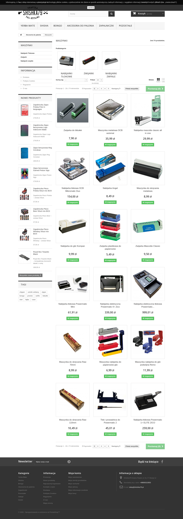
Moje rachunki (73, 484)
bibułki (45, 296)
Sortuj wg (59, 80)
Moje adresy (73, 487)
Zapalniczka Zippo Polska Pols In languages (40, 107)
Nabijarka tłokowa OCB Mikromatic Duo (73, 189)
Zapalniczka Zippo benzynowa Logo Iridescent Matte (40, 127)
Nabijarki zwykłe (27, 61)
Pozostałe (125, 25)
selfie (38, 296)
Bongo (57, 25)
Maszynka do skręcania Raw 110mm (72, 421)
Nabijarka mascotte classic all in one (148, 131)
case (34, 299)
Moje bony (72, 493)
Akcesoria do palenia (80, 25)
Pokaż (92, 80)
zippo (44, 292)
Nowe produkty (31, 97)
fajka (27, 299)
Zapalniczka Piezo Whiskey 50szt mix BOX (41, 231)
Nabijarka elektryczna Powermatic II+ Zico (110, 305)
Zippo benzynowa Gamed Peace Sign (41, 169)
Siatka (158, 80)
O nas (24, 88)
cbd (21, 299)
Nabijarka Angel (110, 188)
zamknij (91, 8)
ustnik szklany (33, 292)
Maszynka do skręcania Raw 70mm (72, 363)
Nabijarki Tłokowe (28, 53)
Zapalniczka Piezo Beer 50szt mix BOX (41, 210)
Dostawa (25, 77)
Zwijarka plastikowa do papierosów (110, 247)
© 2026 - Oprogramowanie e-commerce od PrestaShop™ (39, 512)
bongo (22, 296)
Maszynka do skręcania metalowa (148, 189)
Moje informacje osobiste (78, 490)
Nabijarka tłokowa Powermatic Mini (72, 305)
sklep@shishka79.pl (136, 487)
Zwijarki (24, 57)
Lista (163, 80)
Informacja (28, 70)
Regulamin (26, 85)
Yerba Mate (28, 25)
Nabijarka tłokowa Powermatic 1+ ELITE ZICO (148, 421)
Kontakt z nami (49, 487)
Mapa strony (48, 503)
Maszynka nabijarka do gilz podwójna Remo (148, 363)
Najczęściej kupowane (51, 484)
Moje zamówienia (75, 477)
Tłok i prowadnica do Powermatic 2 (110, 421)
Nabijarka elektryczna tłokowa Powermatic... (148, 305)
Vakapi (20, 497)
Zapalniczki (106, 25)
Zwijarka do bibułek (73, 130)
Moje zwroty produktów (77, 480)
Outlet (20, 500)
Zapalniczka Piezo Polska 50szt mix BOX (42, 189)
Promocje (47, 477)
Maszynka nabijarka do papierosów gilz (110, 363)
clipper (22, 292)
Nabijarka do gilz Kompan (73, 246)
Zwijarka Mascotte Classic (148, 246)
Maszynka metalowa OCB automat (110, 131)
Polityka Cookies (28, 81)
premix (30, 296)
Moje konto (74, 473)
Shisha (44, 25)
